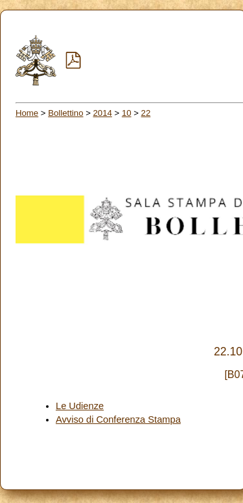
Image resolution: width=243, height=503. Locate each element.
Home (27, 113)
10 (127, 113)
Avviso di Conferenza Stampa (118, 419)
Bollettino (65, 113)
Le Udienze (80, 406)
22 (146, 113)
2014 (102, 113)
